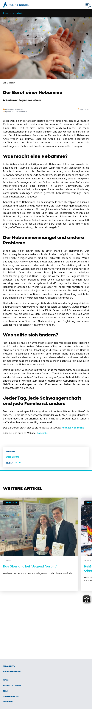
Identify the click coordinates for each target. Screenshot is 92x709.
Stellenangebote (12, 696)
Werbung (8, 702)
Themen (6, 13)
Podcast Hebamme (73, 427)
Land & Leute (17, 13)
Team (5, 691)
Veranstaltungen (12, 685)
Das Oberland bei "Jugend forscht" (30, 566)
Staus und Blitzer (12, 672)
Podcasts (42, 433)
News (6, 680)
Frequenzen (9, 666)
